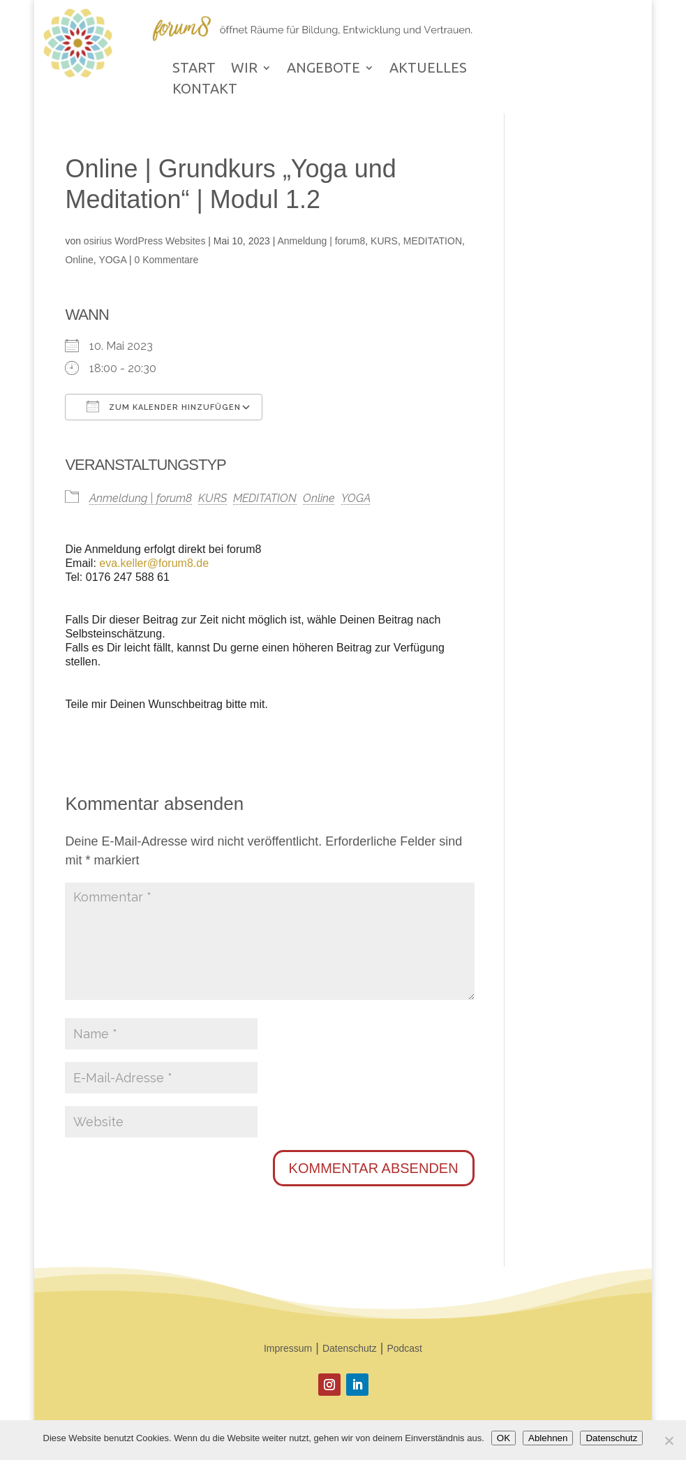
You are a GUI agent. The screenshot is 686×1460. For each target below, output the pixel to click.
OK (503, 1438)
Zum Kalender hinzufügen (164, 406)
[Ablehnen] (669, 1440)
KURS (384, 240)
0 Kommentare (167, 259)
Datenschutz (349, 1348)
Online (79, 259)
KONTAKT (204, 90)
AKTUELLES (428, 69)
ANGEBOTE (323, 69)
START (194, 69)
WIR (244, 69)
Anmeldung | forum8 (321, 240)
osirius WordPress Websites (145, 240)
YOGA (112, 259)
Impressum (288, 1348)
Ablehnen (547, 1438)
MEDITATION (432, 240)
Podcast (404, 1348)
